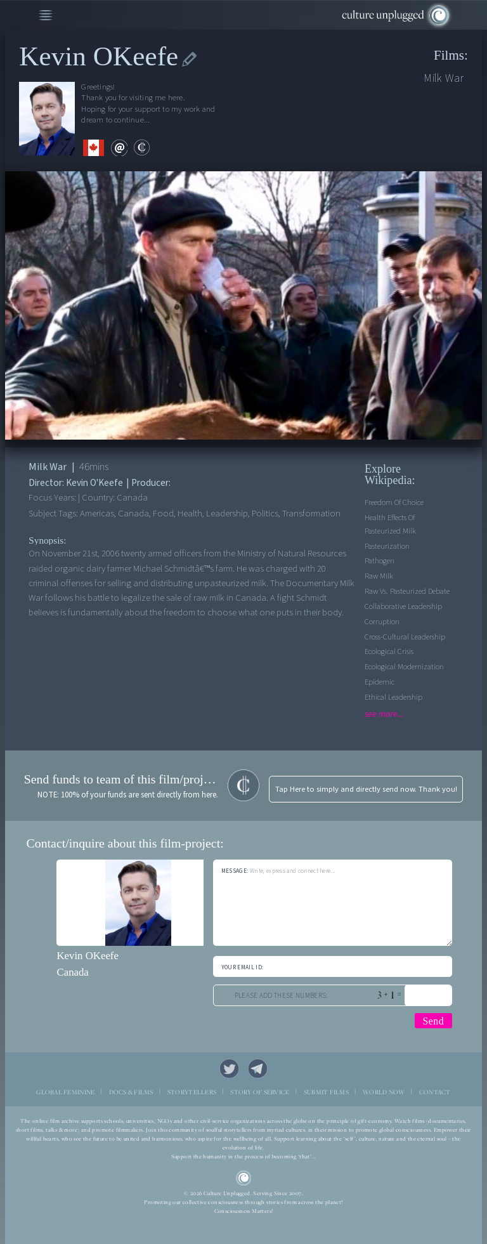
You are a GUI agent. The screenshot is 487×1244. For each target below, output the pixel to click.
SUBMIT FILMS (326, 1092)
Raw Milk (379, 576)
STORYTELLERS (191, 1092)
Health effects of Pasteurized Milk (390, 524)
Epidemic (379, 682)
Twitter (229, 1069)
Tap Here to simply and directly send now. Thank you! (366, 789)
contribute (142, 147)
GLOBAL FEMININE (65, 1092)
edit (189, 59)
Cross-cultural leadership (405, 637)
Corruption (382, 621)
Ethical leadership (393, 697)
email (119, 147)
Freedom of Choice (394, 502)
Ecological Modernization (404, 666)
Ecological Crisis (389, 651)
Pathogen (379, 560)
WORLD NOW (384, 1092)
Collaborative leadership (403, 606)
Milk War (444, 78)
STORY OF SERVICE (259, 1092)
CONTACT (435, 1092)
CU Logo (244, 1178)
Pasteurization (387, 546)
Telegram (258, 1069)
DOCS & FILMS (131, 1092)
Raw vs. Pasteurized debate (407, 591)
